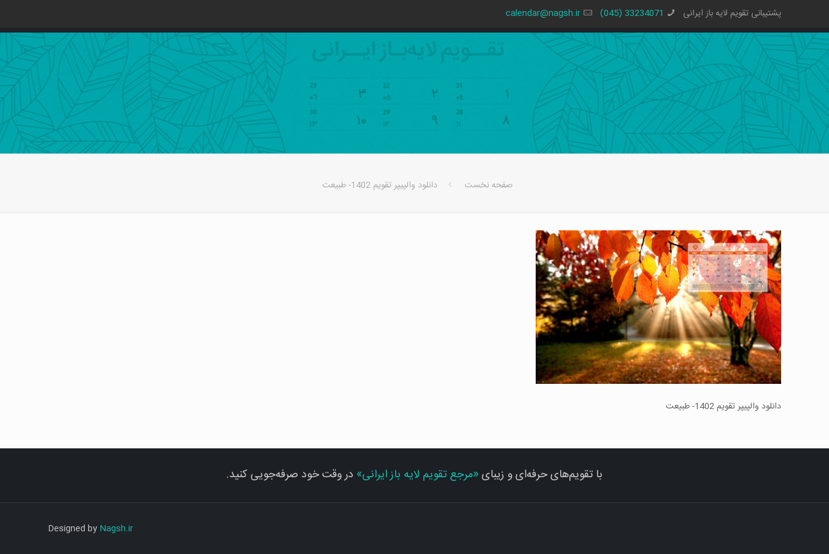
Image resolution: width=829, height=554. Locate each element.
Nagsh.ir (116, 528)
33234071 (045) (632, 13)
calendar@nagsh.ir (543, 13)
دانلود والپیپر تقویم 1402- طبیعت (380, 185)
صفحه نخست (489, 185)
